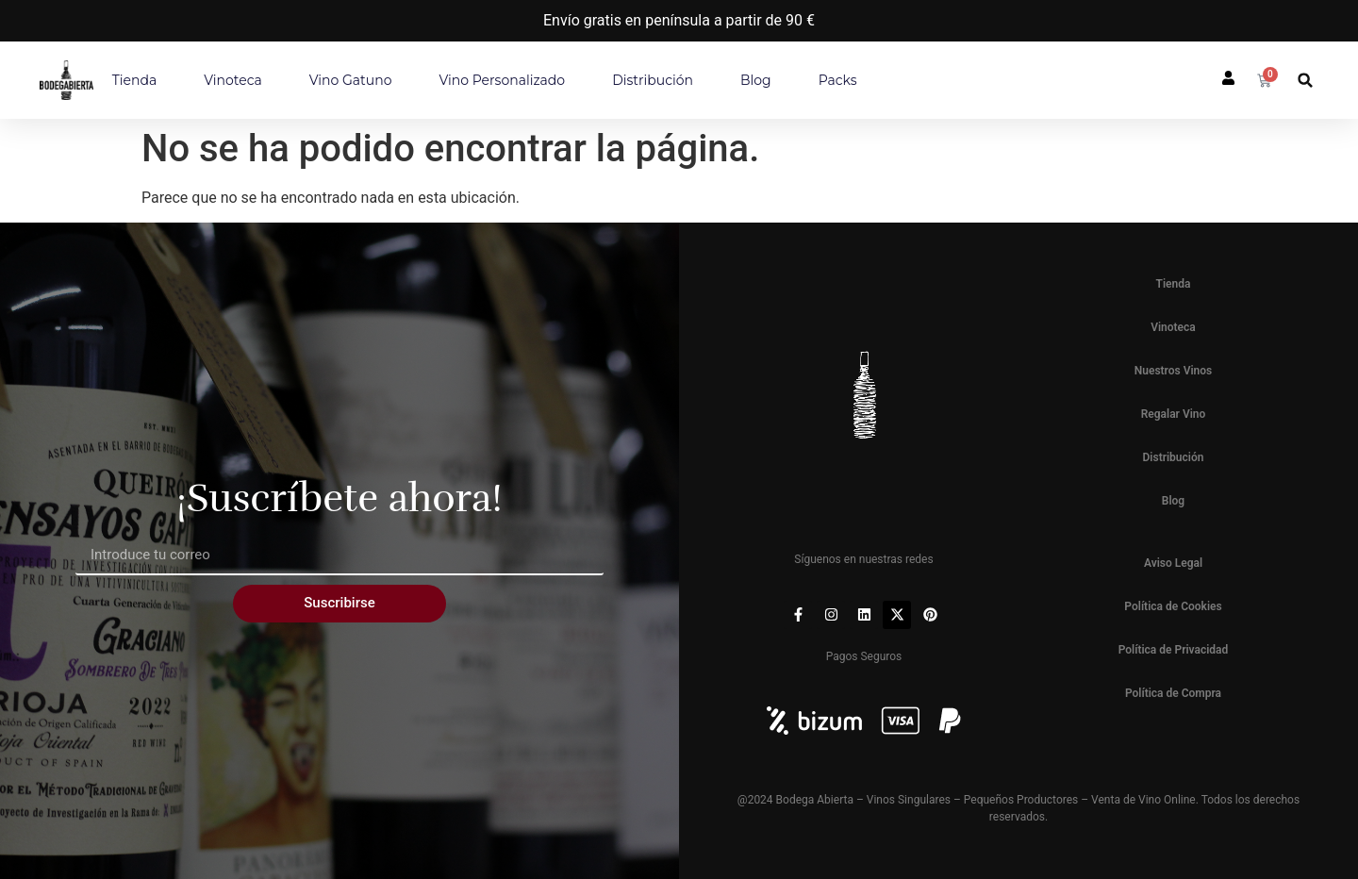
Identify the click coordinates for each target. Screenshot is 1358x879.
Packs (838, 80)
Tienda (134, 80)
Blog (755, 80)
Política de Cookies (1172, 606)
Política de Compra (1173, 693)
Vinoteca (233, 80)
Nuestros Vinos (1173, 370)
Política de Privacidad (1173, 649)
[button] (1305, 80)
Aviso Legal (1173, 563)
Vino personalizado (502, 80)
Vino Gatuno (350, 80)
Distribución (652, 80)
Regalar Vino (1173, 414)
